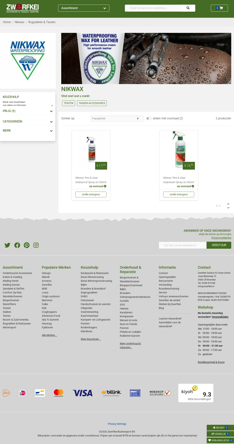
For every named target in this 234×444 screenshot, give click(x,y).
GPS (122, 304)
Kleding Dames (11, 284)
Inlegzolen (86, 308)
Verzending (165, 284)
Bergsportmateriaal (131, 285)
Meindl (45, 276)
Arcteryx (46, 280)
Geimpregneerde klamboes (135, 296)
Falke (45, 304)
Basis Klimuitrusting (92, 276)
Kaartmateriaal (89, 315)
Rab (44, 308)
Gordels (124, 300)
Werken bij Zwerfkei (170, 304)
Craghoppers (49, 311)
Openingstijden (167, 276)
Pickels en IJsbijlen (130, 331)
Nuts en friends (128, 324)
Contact (163, 273)
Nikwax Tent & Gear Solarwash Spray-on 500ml (178, 180)
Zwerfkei (47, 284)
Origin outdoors (51, 296)
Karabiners (126, 312)
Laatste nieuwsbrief (170, 318)
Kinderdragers (89, 327)
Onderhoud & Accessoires (17, 273)
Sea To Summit (50, 319)
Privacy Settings (117, 423)
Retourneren (166, 280)
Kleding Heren (11, 280)
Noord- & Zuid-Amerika (16, 319)
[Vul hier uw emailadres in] (183, 245)
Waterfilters (9, 304)
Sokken (7, 311)
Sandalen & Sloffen (13, 288)
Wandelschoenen (12, 296)
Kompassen (127, 316)
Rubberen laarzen (130, 335)
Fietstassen (87, 300)
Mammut (47, 300)
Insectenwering (89, 311)
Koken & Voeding (12, 276)
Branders (125, 293)
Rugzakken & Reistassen (17, 323)
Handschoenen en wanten (96, 304)
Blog (161, 308)
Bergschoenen (11, 300)
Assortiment (83, 8)
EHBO (84, 296)
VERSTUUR (219, 245)
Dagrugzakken (89, 292)
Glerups (46, 273)
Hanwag (47, 323)
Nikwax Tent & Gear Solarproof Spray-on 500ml (90, 180)
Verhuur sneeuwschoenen (173, 296)
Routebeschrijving (169, 288)
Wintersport (9, 327)
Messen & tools (128, 320)
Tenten (7, 315)
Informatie (167, 267)
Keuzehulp (89, 267)
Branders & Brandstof (93, 288)
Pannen (124, 327)
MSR (44, 288)
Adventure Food (51, 315)
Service (163, 292)
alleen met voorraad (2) (168, 118)
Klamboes (86, 331)
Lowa (45, 292)
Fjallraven (47, 327)
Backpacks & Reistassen (95, 273)
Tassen (7, 308)
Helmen (124, 308)
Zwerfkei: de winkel (169, 300)
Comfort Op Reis (12, 292)
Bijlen (84, 284)
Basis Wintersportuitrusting (96, 280)
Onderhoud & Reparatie (130, 269)
